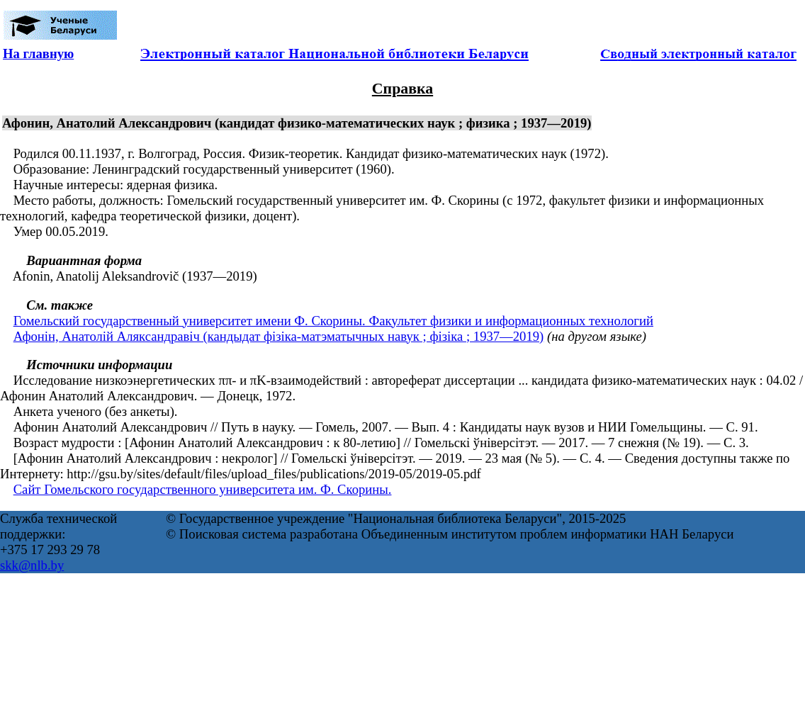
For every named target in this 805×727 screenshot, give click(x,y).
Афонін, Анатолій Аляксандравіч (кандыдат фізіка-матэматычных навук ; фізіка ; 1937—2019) (278, 336)
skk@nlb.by (32, 565)
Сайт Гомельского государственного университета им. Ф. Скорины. (202, 489)
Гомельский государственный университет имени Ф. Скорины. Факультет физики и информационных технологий (333, 320)
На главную (38, 53)
